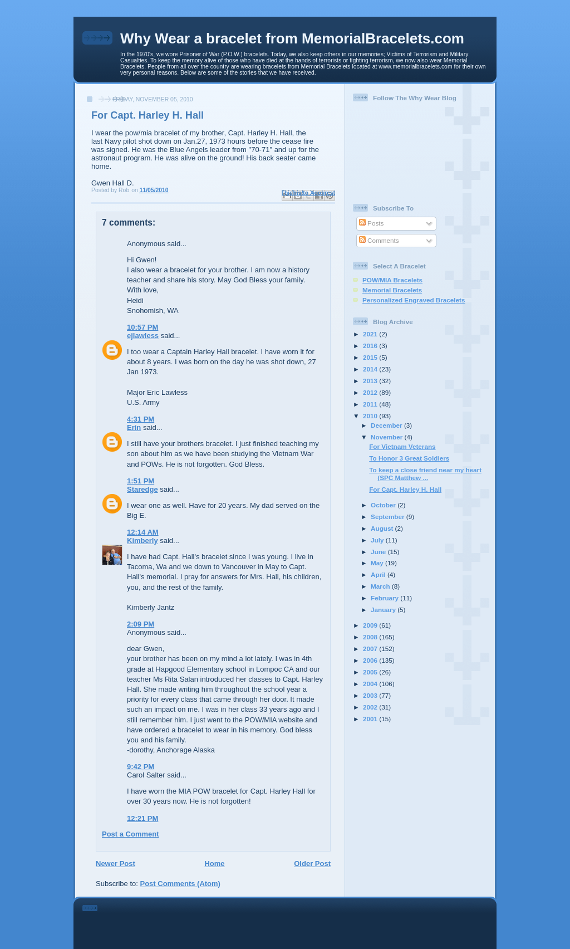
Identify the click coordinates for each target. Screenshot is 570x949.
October (384, 504)
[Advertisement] (300, 921)
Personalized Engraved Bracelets (413, 300)
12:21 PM (142, 818)
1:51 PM (140, 481)
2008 (371, 636)
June (379, 551)
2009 (371, 625)
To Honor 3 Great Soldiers (409, 458)
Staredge (142, 489)
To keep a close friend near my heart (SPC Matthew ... (425, 473)
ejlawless (143, 335)
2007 (371, 648)
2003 (371, 695)
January (384, 609)
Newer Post (115, 863)
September (388, 516)
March (381, 586)
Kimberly (142, 540)
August (383, 528)
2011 (371, 404)
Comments (379, 240)
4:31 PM (140, 419)
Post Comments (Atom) (180, 883)
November (387, 437)
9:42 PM (140, 766)
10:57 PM (142, 327)
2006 (371, 660)
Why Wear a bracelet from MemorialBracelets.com (292, 38)
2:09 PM (140, 624)
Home (214, 863)
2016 (371, 345)
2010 (371, 415)
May (378, 562)
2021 (371, 333)
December (387, 425)
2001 (371, 718)
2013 (371, 380)
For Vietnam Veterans (402, 446)
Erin (134, 427)
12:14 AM (143, 532)
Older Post (312, 863)
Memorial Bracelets (392, 289)
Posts (371, 223)
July (378, 540)
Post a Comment (130, 834)
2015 (371, 357)
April (379, 574)
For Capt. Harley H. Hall (405, 489)
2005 (371, 672)
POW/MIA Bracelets (392, 279)
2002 (371, 707)
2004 (371, 683)
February (385, 597)
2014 (371, 369)
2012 (371, 392)
